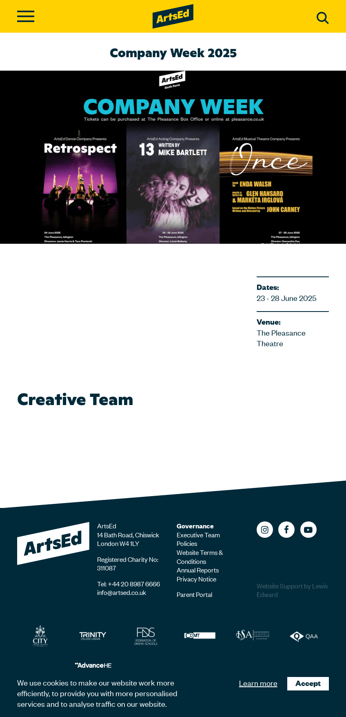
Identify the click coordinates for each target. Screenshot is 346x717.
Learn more (258, 682)
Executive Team (198, 534)
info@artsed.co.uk (121, 592)
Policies (187, 543)
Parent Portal (194, 594)
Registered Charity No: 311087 (127, 563)
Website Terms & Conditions (200, 557)
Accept (308, 683)
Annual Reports (198, 569)
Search (323, 18)
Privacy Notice (196, 578)
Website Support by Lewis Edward (292, 590)
